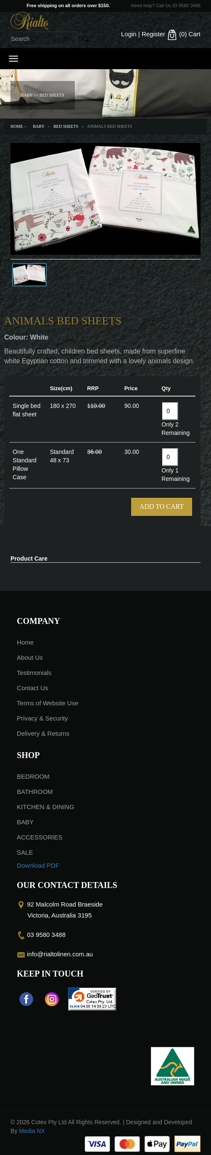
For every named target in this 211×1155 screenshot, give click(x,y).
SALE (25, 852)
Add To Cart (162, 506)
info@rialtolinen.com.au (60, 954)
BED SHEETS (65, 126)
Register (153, 34)
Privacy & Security (42, 718)
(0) (183, 35)
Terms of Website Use (47, 703)
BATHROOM (35, 791)
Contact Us (32, 687)
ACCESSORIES (39, 837)
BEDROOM (33, 776)
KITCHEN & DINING (45, 806)
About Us (30, 657)
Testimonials (34, 672)
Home (17, 126)
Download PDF (38, 865)
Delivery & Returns (43, 733)
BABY (39, 126)
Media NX (32, 1131)
